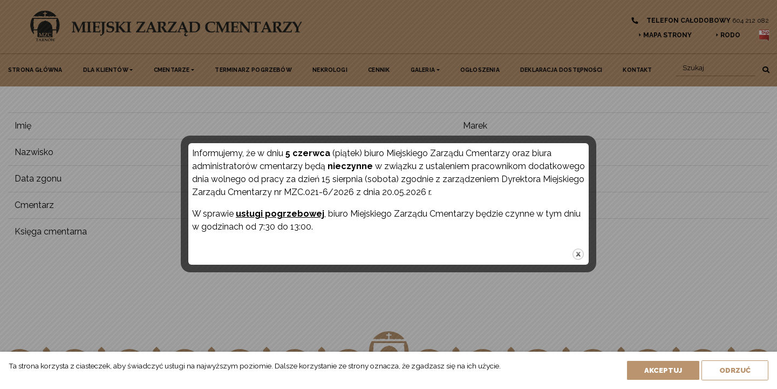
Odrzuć (735, 370)
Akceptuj (663, 370)
